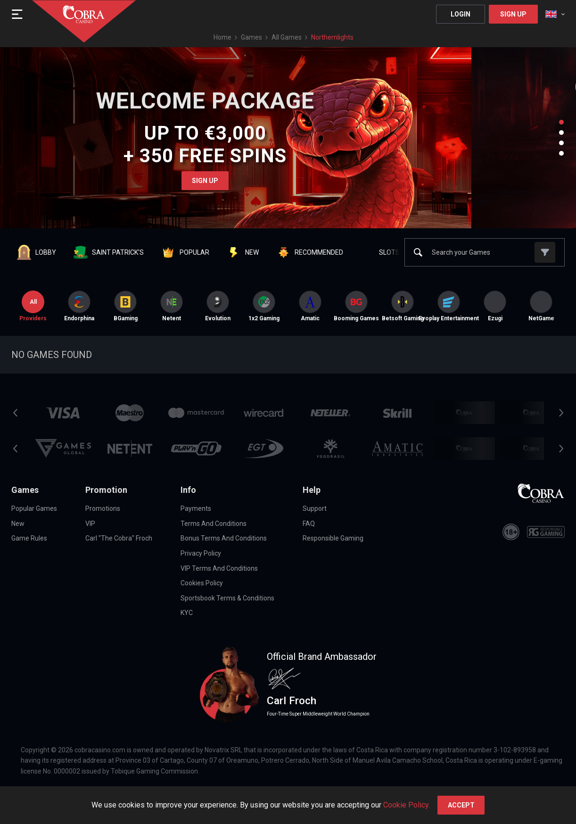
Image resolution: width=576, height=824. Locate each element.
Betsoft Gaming (402, 306)
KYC (187, 612)
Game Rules (29, 538)
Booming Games (356, 306)
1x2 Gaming (264, 306)
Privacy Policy (201, 553)
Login (460, 14)
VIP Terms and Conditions (219, 568)
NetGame (541, 306)
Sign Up (513, 14)
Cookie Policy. (406, 804)
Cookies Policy (202, 583)
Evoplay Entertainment (449, 306)
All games (287, 37)
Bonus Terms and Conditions (224, 538)
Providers (33, 306)
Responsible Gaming (333, 538)
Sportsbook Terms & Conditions (227, 598)
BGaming (126, 306)
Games (251, 37)
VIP (90, 523)
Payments (196, 508)
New (18, 523)
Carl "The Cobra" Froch (118, 538)
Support (315, 508)
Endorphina (79, 306)
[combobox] (555, 14)
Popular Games (34, 508)
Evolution (217, 306)
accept (461, 805)
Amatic (310, 306)
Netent (171, 306)
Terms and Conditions (214, 523)
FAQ (309, 523)
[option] (79, 306)
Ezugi (495, 306)
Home (222, 37)
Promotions (102, 508)
